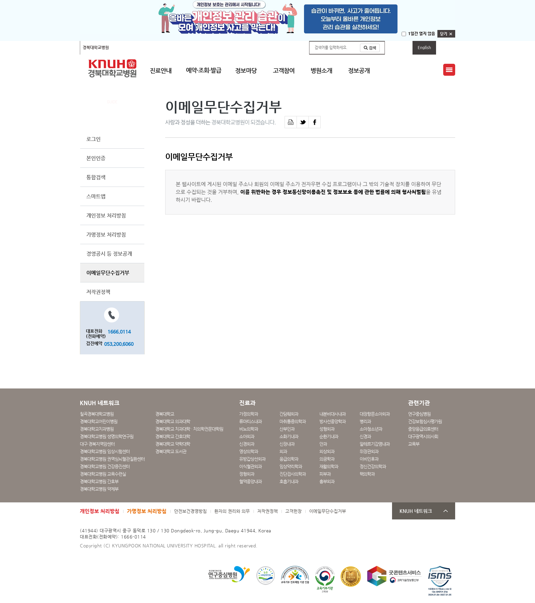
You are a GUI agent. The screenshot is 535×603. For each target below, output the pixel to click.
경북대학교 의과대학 (172, 421)
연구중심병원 (419, 413)
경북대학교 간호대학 (172, 436)
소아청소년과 (371, 428)
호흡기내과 (288, 481)
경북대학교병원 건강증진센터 (105, 466)
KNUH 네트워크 (416, 511)
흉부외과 (326, 481)
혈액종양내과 (250, 481)
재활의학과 (328, 466)
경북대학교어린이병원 (171, 47)
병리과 (365, 421)
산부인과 (286, 428)
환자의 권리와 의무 (232, 511)
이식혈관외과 (250, 466)
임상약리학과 (290, 466)
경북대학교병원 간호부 (99, 481)
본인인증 (95, 158)
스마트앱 (95, 196)
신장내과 (286, 443)
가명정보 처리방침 (106, 234)
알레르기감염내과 (375, 443)
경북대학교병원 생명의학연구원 (106, 436)
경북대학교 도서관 (170, 451)
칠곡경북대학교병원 (130, 47)
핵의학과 (367, 473)
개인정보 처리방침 (106, 215)
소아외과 (246, 436)
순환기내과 (328, 436)
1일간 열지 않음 (421, 33)
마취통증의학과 (292, 421)
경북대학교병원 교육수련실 (103, 473)
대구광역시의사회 (423, 436)
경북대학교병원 (96, 47)
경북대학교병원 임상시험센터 (105, 451)
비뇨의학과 (248, 428)
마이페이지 (398, 47)
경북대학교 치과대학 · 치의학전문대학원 (189, 428)
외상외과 (326, 451)
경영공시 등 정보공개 (109, 253)
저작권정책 (98, 292)
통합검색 (95, 177)
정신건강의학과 (373, 466)
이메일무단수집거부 (107, 273)
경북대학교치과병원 (97, 428)
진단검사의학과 (292, 473)
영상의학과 (248, 451)
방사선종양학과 (332, 421)
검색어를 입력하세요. (331, 47)
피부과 (325, 473)
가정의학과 (248, 413)
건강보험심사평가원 (425, 421)
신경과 (365, 436)
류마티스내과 (250, 421)
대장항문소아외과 (375, 413)
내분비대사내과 (332, 413)
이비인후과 (369, 458)
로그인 (93, 139)
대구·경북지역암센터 (97, 443)
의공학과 (326, 458)
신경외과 (246, 443)
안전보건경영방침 (190, 511)
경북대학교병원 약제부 (99, 488)
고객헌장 (293, 511)
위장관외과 (369, 451)
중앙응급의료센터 (423, 428)
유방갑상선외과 (252, 458)
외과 (283, 451)
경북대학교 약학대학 (172, 443)
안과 (323, 443)
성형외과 (326, 428)
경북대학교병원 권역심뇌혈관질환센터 (112, 458)
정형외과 (246, 473)
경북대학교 (164, 413)
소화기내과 (288, 436)
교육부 (413, 443)
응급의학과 (288, 458)
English (424, 47)
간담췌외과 (288, 413)
